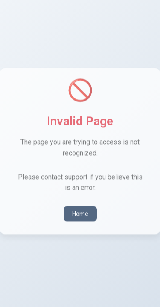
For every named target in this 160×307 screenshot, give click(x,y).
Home (80, 213)
